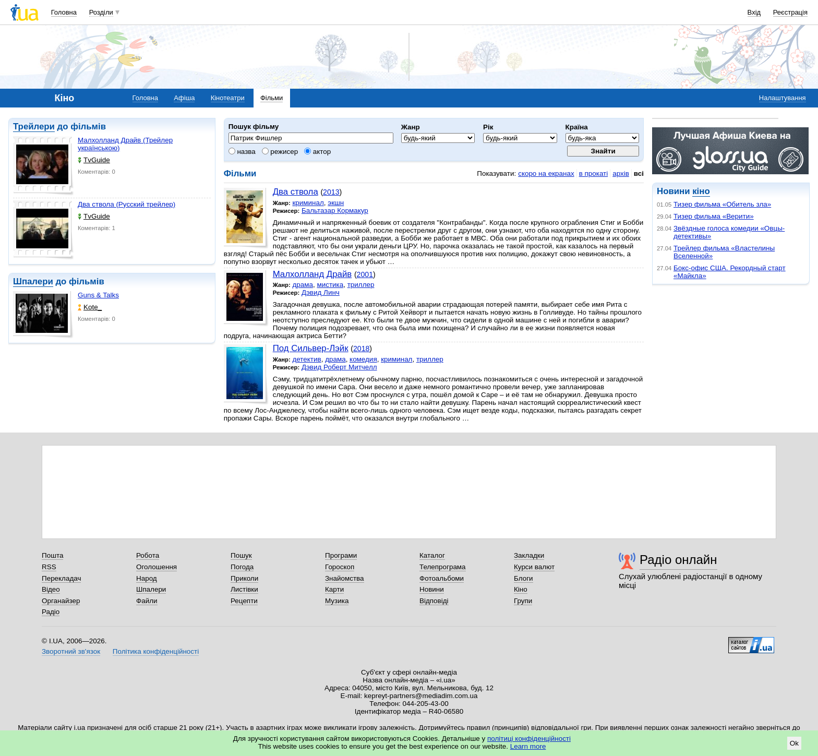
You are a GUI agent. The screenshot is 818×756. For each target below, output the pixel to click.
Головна (64, 12)
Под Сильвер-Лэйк (310, 348)
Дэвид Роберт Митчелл (339, 367)
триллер (361, 285)
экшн (336, 203)
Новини (431, 589)
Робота (147, 555)
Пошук (241, 555)
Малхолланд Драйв (312, 274)
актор (317, 151)
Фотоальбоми (441, 578)
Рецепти (244, 601)
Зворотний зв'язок (71, 651)
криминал (307, 203)
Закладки (529, 555)
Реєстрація (790, 12)
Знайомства (344, 578)
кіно (700, 191)
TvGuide (94, 160)
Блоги (523, 578)
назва (242, 151)
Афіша (184, 98)
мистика (330, 285)
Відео (51, 589)
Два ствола (295, 192)
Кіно (520, 589)
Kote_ (90, 307)
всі (639, 173)
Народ (146, 578)
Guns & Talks (98, 295)
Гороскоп (339, 567)
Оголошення (156, 567)
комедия (363, 359)
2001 (365, 274)
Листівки (244, 589)
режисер (280, 151)
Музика (336, 601)
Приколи (244, 578)
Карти (334, 589)
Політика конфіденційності (156, 651)
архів (620, 173)
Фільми (271, 98)
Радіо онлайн (678, 560)
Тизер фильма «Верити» (713, 216)
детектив (306, 359)
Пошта (52, 555)
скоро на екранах (546, 173)
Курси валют (534, 567)
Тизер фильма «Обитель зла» (722, 204)
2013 (331, 192)
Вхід (754, 12)
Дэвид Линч (321, 292)
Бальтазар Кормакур (335, 210)
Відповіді (434, 601)
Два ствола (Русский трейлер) (126, 204)
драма (302, 285)
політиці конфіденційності (529, 738)
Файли (147, 601)
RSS (49, 567)
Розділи (101, 12)
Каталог (432, 555)
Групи (523, 601)
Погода (242, 567)
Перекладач (61, 578)
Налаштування (782, 98)
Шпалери (33, 281)
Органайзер (61, 601)
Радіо (50, 612)
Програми (341, 555)
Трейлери (34, 126)
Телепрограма (442, 567)
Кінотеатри (228, 98)
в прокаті (593, 173)
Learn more (528, 746)
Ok (794, 743)
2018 (361, 348)
